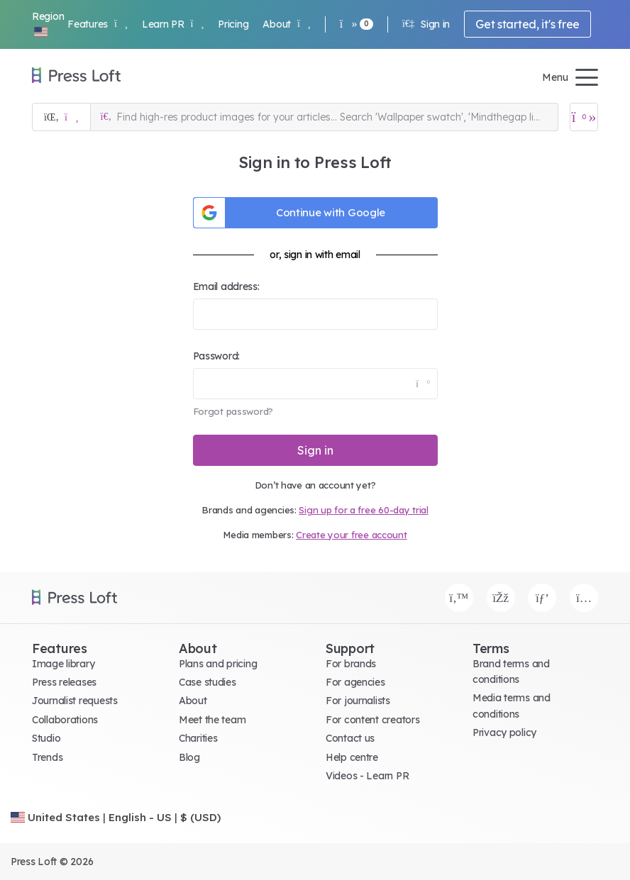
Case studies (207, 682)
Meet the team (212, 719)
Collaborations (65, 719)
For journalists (358, 700)
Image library (63, 663)
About (286, 24)
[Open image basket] (584, 117)
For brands (351, 663)
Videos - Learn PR (367, 775)
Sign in (426, 24)
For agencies (355, 682)
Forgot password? (233, 411)
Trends (47, 757)
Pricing (233, 24)
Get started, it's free (527, 24)
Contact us (350, 738)
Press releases (64, 682)
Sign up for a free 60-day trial (363, 510)
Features (97, 24)
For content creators (372, 719)
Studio (46, 738)
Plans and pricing (218, 663)
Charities (198, 738)
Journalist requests (75, 700)
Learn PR (173, 24)
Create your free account (351, 534)
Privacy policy (504, 732)
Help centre (352, 757)
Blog (189, 757)
